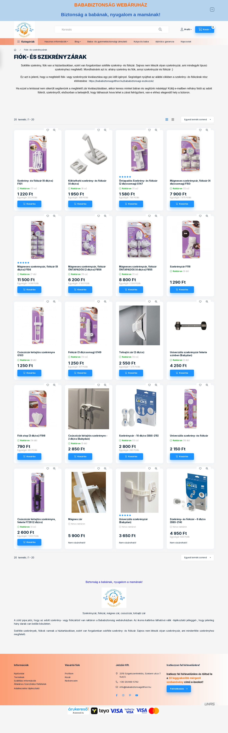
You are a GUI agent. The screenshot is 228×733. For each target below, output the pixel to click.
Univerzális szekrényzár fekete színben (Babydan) (188, 354)
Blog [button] (77, 41)
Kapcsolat (186, 41)
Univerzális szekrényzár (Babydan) (133, 521)
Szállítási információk (25, 680)
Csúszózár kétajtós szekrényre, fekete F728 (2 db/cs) (36, 521)
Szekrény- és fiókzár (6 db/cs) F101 (35, 182)
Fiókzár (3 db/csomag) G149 (84, 352)
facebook (116, 695)
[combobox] (111, 29)
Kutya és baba (141, 41)
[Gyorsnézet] (54, 130)
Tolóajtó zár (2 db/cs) (131, 352)
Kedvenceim (71, 680)
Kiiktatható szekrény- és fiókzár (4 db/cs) (87, 182)
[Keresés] (160, 29)
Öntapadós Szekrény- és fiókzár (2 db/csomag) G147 (138, 182)
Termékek (19, 677)
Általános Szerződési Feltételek (30, 684)
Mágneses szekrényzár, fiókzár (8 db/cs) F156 (37, 268)
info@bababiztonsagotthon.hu (135, 687)
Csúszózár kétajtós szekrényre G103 (36, 354)
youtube (136, 695)
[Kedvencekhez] (47, 130)
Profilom (69, 673)
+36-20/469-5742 (129, 681)
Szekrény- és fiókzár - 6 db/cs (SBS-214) (188, 521)
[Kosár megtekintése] (204, 29)
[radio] (172, 119)
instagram (123, 695)
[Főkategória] (15, 49)
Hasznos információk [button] (56, 41)
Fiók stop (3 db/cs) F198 (31, 435)
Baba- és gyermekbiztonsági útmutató (107, 41)
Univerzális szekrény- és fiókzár (189, 435)
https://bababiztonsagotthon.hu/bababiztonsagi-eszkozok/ (121, 81)
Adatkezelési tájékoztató (27, 688)
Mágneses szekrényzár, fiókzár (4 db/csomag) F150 (190, 182)
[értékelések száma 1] (126, 177)
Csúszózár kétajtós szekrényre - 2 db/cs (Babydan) (87, 437)
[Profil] (186, 29)
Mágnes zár (75, 519)
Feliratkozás (177, 688)
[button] (26, 41)
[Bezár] (212, 10)
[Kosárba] (29, 204)
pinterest (130, 695)
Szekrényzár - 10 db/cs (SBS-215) (139, 435)
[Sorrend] (197, 119)
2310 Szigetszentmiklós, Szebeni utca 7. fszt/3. (140, 675)
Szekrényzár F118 (180, 266)
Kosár (68, 677)
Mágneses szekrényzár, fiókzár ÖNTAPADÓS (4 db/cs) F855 (138, 268)
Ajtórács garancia (164, 41)
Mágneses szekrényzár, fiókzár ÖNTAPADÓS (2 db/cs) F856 (87, 268)
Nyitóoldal (19, 673)
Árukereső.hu (78, 713)
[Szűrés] (3, 59)
